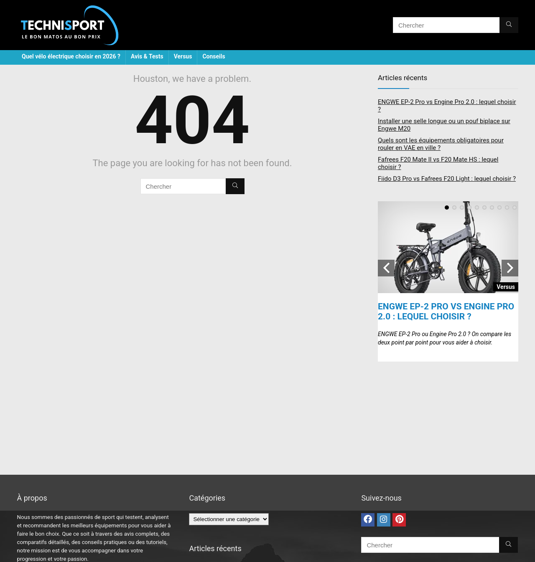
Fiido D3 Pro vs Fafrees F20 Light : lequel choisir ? (447, 178)
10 (514, 207)
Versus (183, 56)
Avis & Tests (147, 56)
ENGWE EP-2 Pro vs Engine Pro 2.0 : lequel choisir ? (446, 311)
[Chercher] (508, 25)
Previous (386, 268)
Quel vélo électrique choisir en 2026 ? (71, 56)
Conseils (213, 56)
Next (510, 268)
